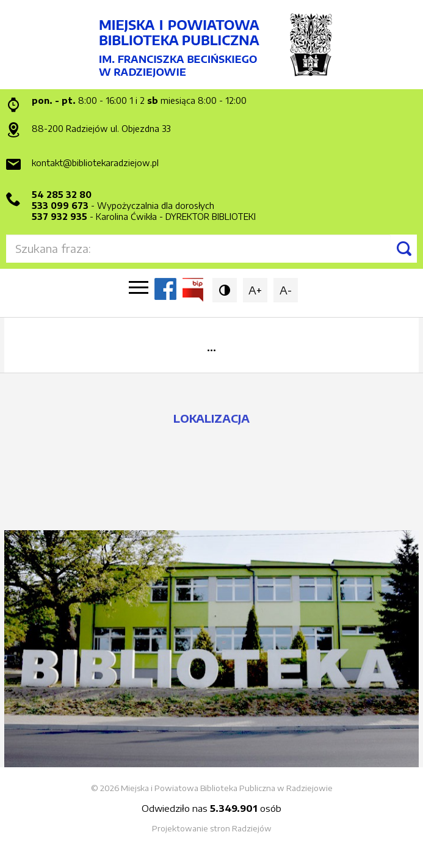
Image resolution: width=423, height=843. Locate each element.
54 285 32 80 (62, 194)
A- (286, 290)
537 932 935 (59, 216)
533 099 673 (60, 205)
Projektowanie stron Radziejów (212, 828)
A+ (255, 290)
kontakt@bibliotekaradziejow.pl (95, 163)
